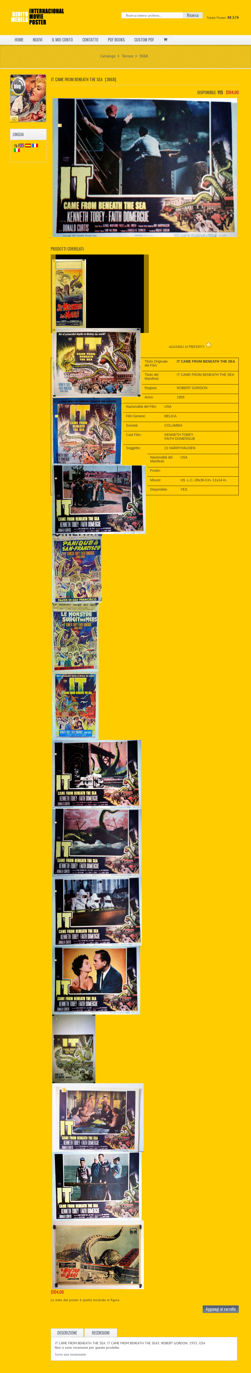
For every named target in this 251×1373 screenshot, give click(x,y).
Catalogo (108, 55)
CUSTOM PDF (144, 40)
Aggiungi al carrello (221, 1309)
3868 (143, 55)
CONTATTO (90, 40)
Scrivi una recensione (70, 1354)
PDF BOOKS (116, 40)
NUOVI (37, 40)
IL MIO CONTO (62, 40)
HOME (19, 40)
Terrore (127, 55)
